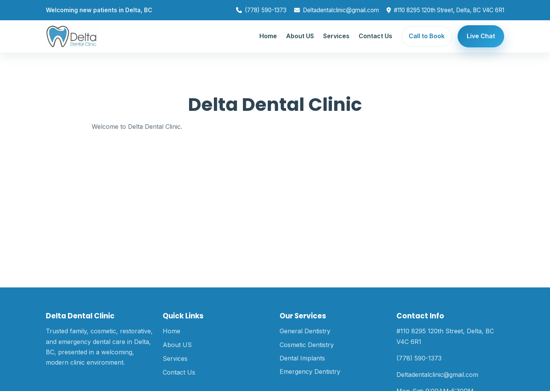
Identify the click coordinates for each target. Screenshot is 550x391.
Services (336, 36)
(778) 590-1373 (265, 10)
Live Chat (481, 36)
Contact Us (375, 36)
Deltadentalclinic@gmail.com (341, 10)
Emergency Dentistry (310, 371)
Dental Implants (302, 358)
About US (300, 36)
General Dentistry (305, 331)
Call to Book (427, 36)
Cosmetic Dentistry (307, 345)
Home (268, 36)
